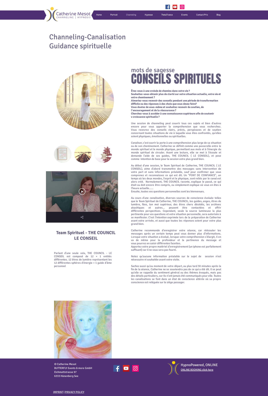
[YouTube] (175, 7)
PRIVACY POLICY (74, 392)
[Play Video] (82, 191)
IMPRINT (58, 392)
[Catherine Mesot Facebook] (116, 368)
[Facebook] (167, 7)
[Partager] (82, 217)
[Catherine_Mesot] (182, 7)
